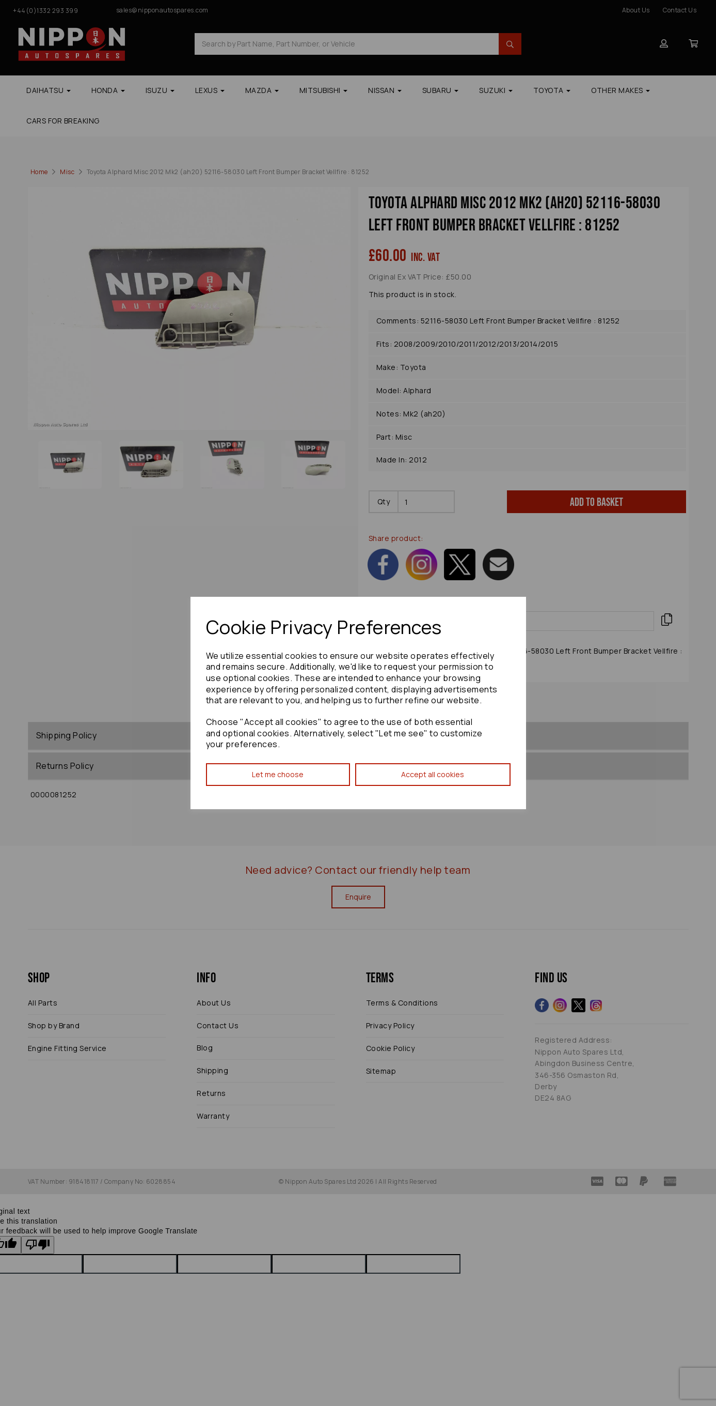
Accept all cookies (432, 774)
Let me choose (278, 774)
